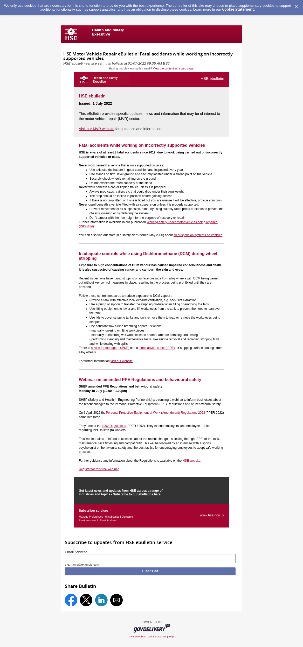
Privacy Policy (137, 636)
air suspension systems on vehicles (198, 235)
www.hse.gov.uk (212, 515)
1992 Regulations (114, 426)
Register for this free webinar (99, 469)
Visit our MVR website (96, 129)
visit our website (122, 361)
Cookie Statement (238, 9)
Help (171, 636)
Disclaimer (128, 516)
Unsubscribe (112, 516)
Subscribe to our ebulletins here (136, 494)
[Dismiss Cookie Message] (296, 6)
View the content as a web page (173, 68)
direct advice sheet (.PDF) (157, 348)
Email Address (76, 552)
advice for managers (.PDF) (110, 348)
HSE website (192, 460)
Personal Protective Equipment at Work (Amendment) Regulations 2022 (155, 412)
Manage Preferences (91, 516)
